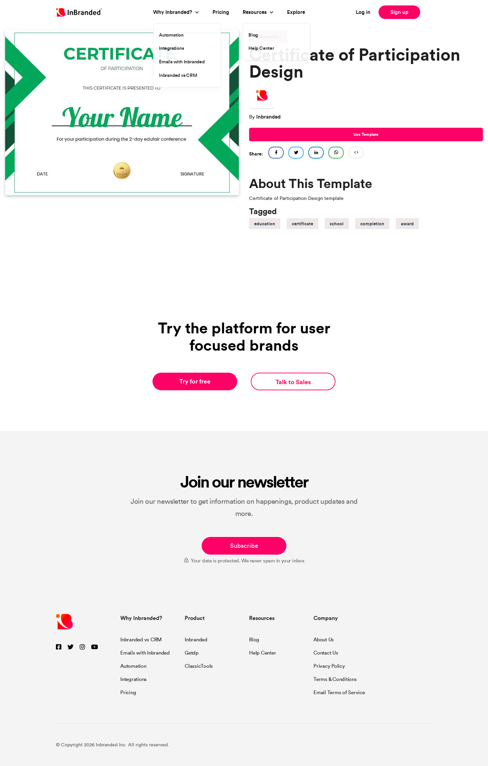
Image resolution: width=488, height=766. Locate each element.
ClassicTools (199, 666)
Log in (363, 12)
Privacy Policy (329, 666)
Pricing (220, 12)
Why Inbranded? (172, 12)
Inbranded (196, 640)
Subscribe (244, 546)
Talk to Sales (293, 382)
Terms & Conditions (335, 679)
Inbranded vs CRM (141, 640)
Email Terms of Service (339, 692)
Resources (255, 12)
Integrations (133, 679)
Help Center (262, 653)
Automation (133, 666)
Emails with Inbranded (145, 653)
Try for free (194, 381)
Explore (296, 12)
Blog (254, 640)
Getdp (192, 653)
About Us (323, 640)
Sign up (399, 12)
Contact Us (325, 653)
